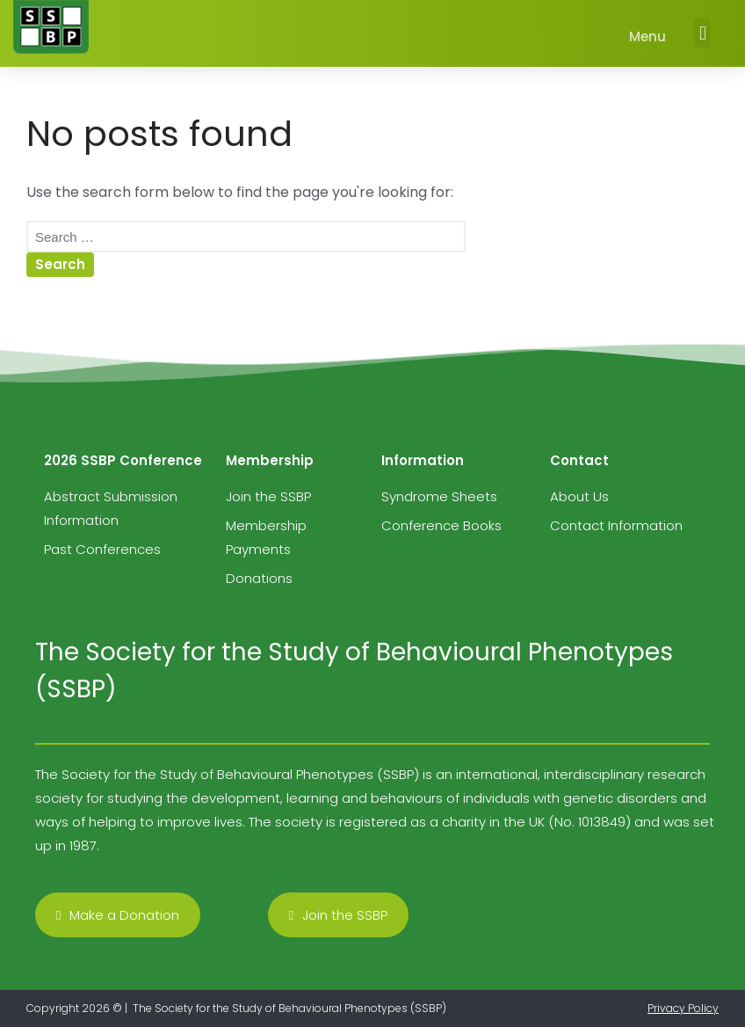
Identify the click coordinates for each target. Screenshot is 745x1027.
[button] (702, 32)
